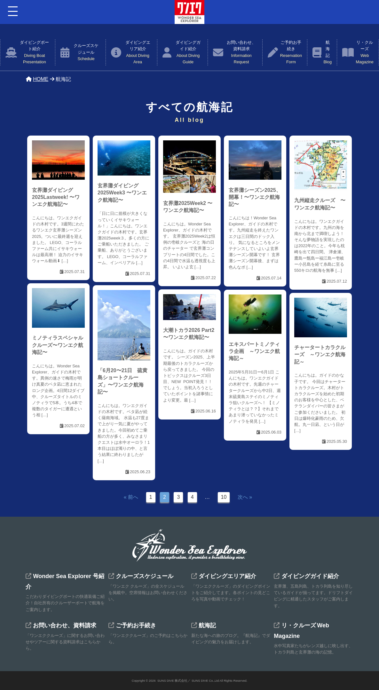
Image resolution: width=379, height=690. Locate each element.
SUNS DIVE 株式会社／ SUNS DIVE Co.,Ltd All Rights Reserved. (202, 680)
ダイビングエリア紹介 (137, 53)
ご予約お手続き (291, 53)
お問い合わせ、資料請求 (241, 53)
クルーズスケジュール (86, 52)
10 (224, 497)
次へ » (245, 497)
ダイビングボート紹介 (34, 53)
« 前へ (131, 497)
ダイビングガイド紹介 (188, 53)
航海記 (327, 53)
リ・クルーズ (365, 53)
